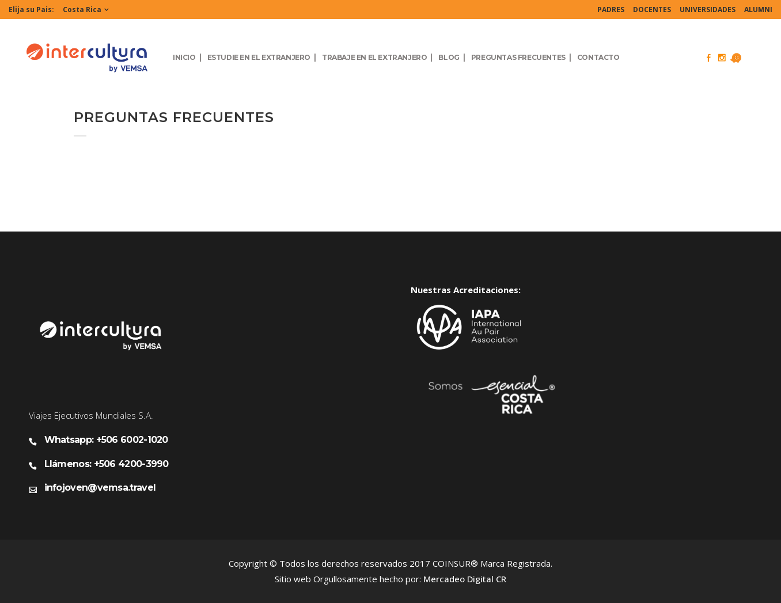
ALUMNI (758, 9)
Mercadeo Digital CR (464, 579)
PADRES (610, 9)
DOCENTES (652, 9)
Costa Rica (82, 9)
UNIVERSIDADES (707, 9)
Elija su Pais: (31, 9)
